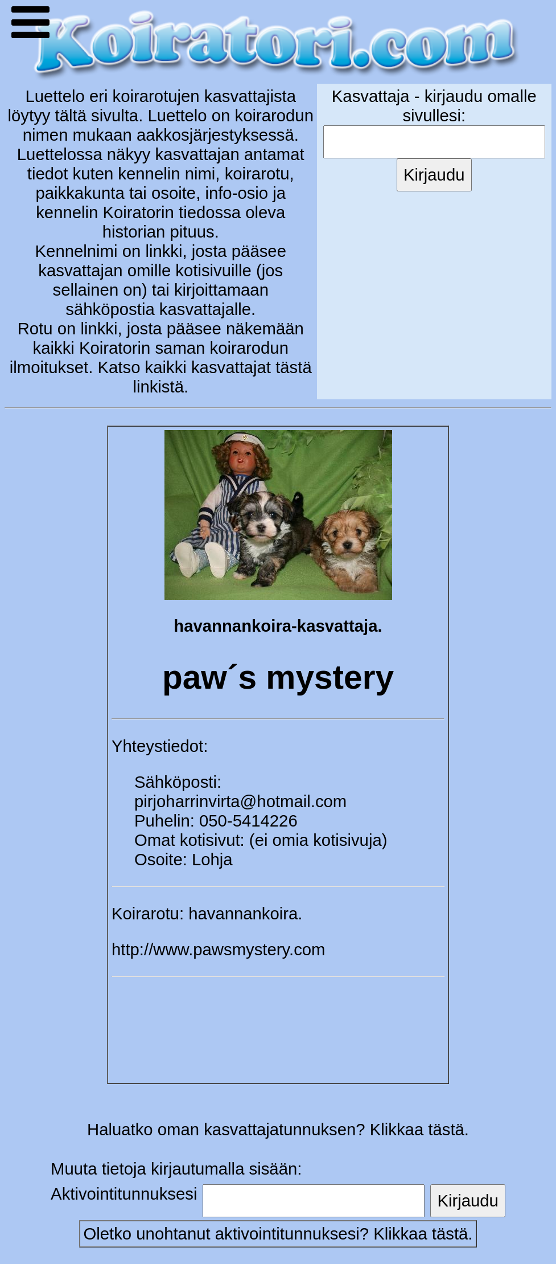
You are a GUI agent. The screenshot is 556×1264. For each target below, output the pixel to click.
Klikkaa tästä (420, 1233)
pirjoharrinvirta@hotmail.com (240, 801)
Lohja (212, 859)
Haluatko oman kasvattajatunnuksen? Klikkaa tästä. (278, 1129)
